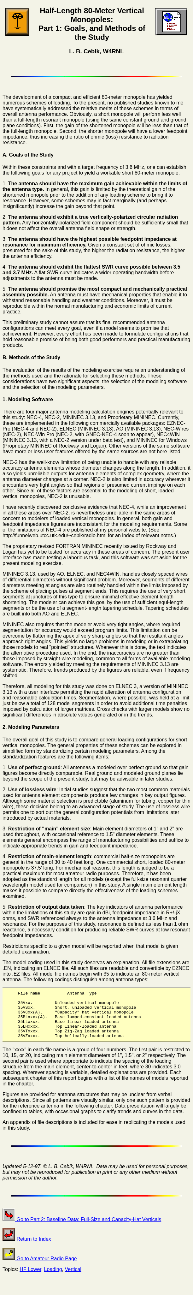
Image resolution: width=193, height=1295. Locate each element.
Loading (53, 1278)
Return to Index (27, 1248)
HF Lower (30, 1278)
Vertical (73, 1278)
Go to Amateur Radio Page (40, 1268)
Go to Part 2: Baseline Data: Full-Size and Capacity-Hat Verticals (82, 1229)
